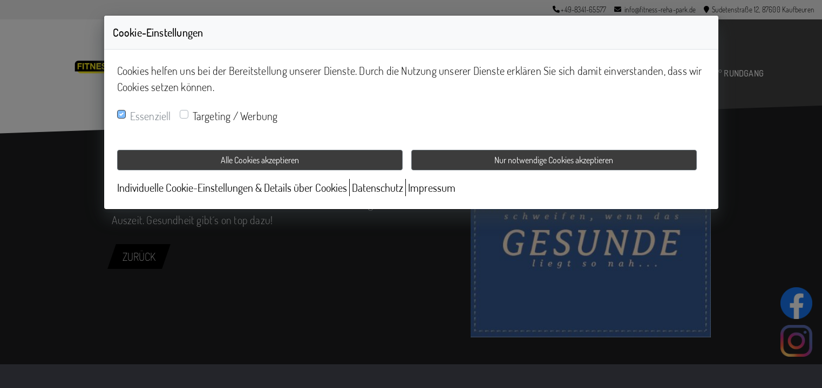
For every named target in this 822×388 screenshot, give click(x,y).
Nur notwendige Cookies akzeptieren (553, 160)
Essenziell (150, 116)
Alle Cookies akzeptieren (260, 160)
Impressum (432, 188)
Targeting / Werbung (235, 116)
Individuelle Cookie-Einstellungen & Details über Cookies (232, 188)
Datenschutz (377, 188)
